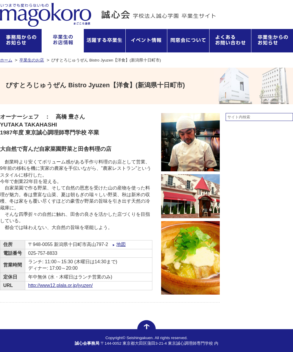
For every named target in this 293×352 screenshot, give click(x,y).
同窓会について (188, 40)
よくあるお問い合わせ (230, 40)
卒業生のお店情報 (63, 40)
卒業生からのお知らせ (272, 40)
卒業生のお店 (31, 60)
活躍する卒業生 (105, 40)
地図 (121, 244)
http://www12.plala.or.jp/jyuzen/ (60, 285)
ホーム (6, 60)
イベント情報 (147, 40)
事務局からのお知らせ (21, 40)
